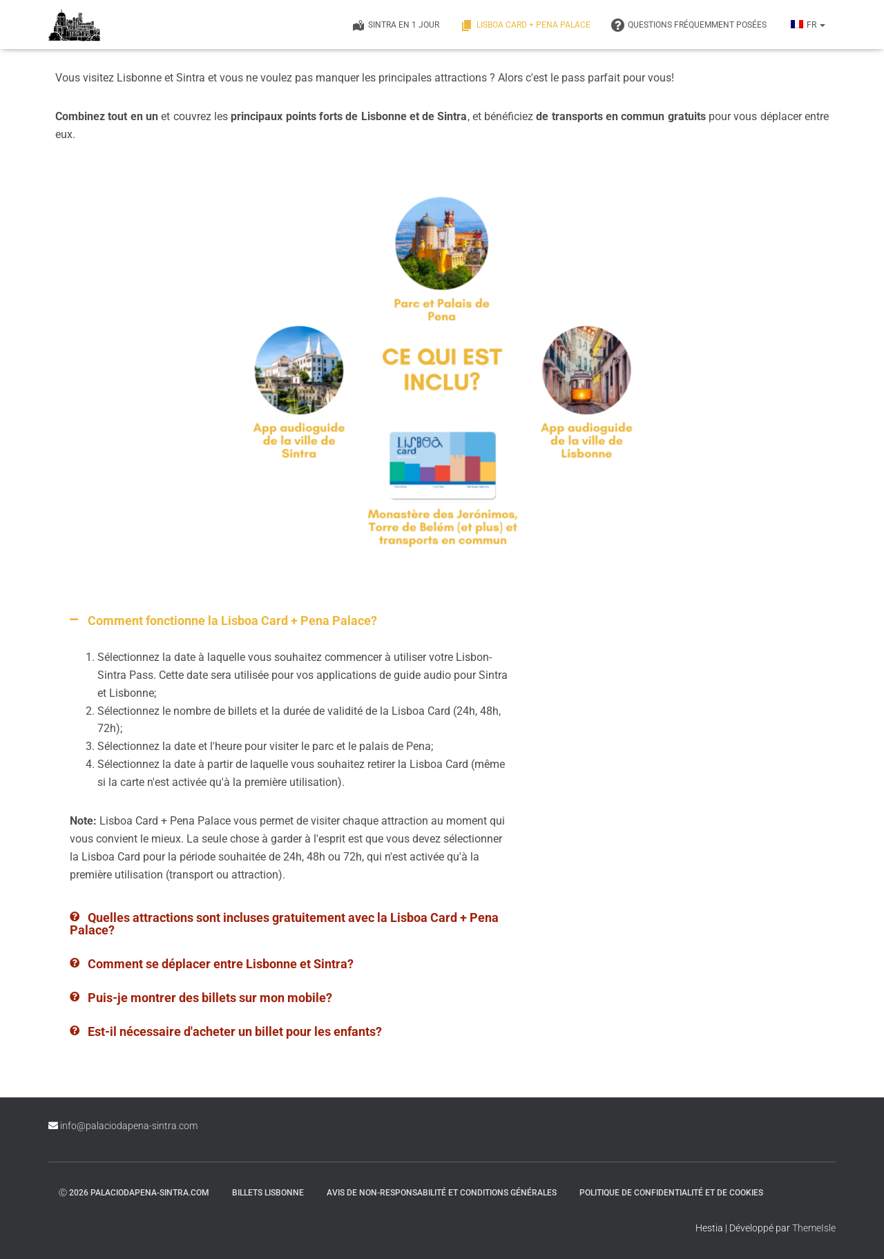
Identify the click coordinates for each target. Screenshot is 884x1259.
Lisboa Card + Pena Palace (525, 25)
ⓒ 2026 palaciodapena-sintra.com (134, 1193)
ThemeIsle (814, 1227)
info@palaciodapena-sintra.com (129, 1125)
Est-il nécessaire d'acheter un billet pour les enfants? (235, 1031)
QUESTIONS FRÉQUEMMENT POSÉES (689, 25)
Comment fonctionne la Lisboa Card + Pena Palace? (232, 620)
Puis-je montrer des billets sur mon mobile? (210, 997)
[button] (291, 620)
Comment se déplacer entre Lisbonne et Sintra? (221, 964)
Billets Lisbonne (268, 1193)
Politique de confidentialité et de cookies (671, 1193)
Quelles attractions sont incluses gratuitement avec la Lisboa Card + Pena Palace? (284, 923)
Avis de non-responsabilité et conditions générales (442, 1193)
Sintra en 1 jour (395, 25)
